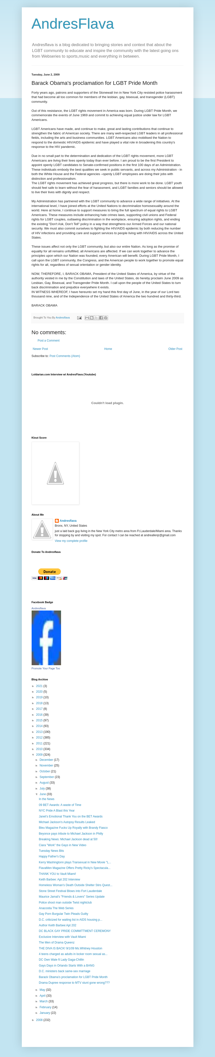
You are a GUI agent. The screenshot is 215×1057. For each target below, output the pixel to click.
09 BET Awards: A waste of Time (60, 805)
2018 (39, 703)
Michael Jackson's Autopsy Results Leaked (67, 822)
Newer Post (40, 349)
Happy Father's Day (52, 856)
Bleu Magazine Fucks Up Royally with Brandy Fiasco (73, 827)
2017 (39, 709)
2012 (39, 737)
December (46, 760)
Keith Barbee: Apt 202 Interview (59, 879)
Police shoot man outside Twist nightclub (65, 902)
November (46, 765)
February (45, 1007)
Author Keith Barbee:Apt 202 (57, 925)
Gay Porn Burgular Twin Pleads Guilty (63, 914)
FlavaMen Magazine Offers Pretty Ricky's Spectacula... (74, 868)
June (43, 794)
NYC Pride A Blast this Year (57, 810)
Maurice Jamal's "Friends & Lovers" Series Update (71, 896)
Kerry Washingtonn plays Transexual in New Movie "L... (75, 862)
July (42, 788)
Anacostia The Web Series (56, 908)
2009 (39, 754)
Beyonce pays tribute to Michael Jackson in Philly (71, 833)
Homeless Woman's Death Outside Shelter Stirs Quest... (75, 885)
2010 (39, 749)
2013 (39, 732)
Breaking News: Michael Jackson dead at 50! (68, 839)
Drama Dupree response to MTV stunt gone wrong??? (74, 982)
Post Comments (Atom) (65, 356)
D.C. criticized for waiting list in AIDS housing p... (70, 919)
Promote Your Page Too (46, 668)
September (47, 777)
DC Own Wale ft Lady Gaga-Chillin (61, 959)
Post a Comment (49, 340)
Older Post (175, 349)
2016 (39, 714)
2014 (39, 726)
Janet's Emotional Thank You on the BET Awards (70, 816)
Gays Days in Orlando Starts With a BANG (66, 965)
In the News (46, 799)
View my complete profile (71, 541)
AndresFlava (73, 23)
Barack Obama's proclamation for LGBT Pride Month (73, 977)
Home (108, 349)
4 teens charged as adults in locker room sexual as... (73, 954)
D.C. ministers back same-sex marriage (64, 971)
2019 (39, 697)
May (42, 990)
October (45, 771)
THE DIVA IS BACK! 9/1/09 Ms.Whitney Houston (70, 948)
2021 (39, 686)
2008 (39, 1020)
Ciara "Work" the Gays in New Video (62, 845)
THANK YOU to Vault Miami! (57, 874)
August (44, 782)
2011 (39, 743)
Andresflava (68, 520)
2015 (39, 720)
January (45, 1013)
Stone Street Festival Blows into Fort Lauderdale (70, 891)
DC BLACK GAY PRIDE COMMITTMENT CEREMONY (75, 931)
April (42, 995)
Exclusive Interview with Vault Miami (62, 937)
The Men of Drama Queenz (56, 942)
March (44, 1001)
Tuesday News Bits (51, 851)
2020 (39, 691)
